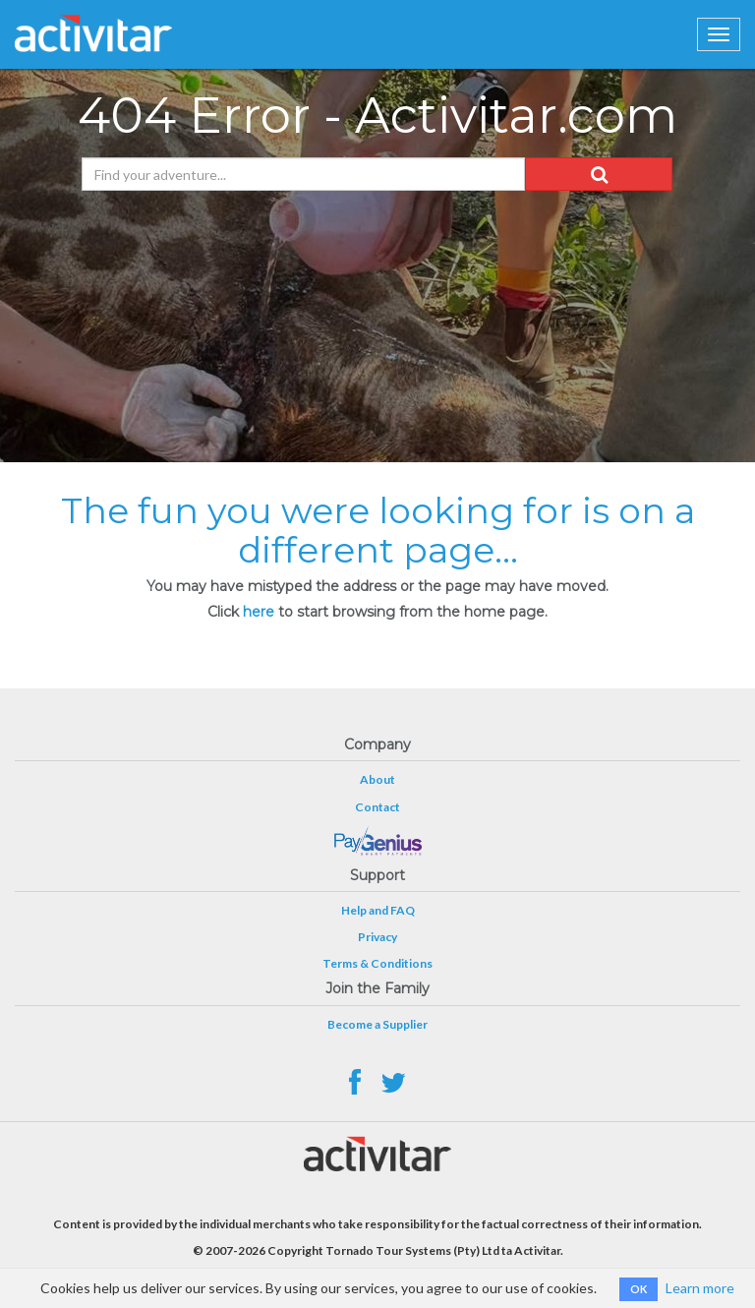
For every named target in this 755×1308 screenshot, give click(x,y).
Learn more (700, 1287)
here (258, 612)
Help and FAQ (378, 910)
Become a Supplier (377, 1024)
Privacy (377, 936)
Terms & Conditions (377, 963)
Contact (377, 807)
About (377, 779)
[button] (598, 174)
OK (638, 1288)
